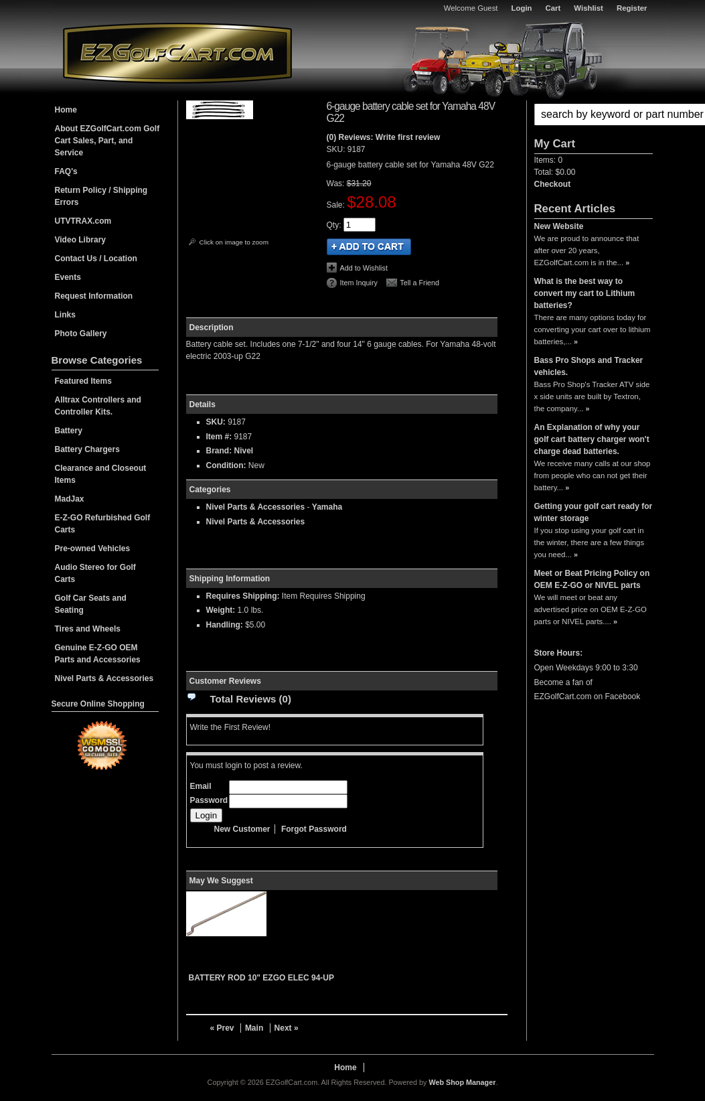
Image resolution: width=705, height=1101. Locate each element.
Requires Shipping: (243, 596)
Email (201, 786)
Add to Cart (369, 246)
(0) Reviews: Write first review (384, 137)
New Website (559, 226)
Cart (553, 8)
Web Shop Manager (461, 1082)
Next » (287, 1028)
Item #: (220, 436)
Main (254, 1028)
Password (209, 800)
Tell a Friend (419, 283)
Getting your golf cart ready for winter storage (593, 512)
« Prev (222, 1028)
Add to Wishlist (364, 268)
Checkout (552, 184)
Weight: (221, 610)
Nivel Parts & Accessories (255, 507)
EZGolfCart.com (177, 52)
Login (522, 8)
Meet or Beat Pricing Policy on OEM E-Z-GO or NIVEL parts (592, 579)
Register (632, 8)
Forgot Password (314, 829)
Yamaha (327, 507)
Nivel (244, 450)
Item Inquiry (359, 283)
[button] (593, 114)
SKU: (337, 149)
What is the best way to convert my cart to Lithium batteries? (584, 293)
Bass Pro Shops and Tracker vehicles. (588, 366)
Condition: (226, 465)
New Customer (242, 829)
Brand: (219, 450)
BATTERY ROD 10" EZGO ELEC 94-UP (262, 977)
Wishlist (588, 8)
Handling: (224, 625)
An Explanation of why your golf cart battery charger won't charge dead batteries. (591, 439)
